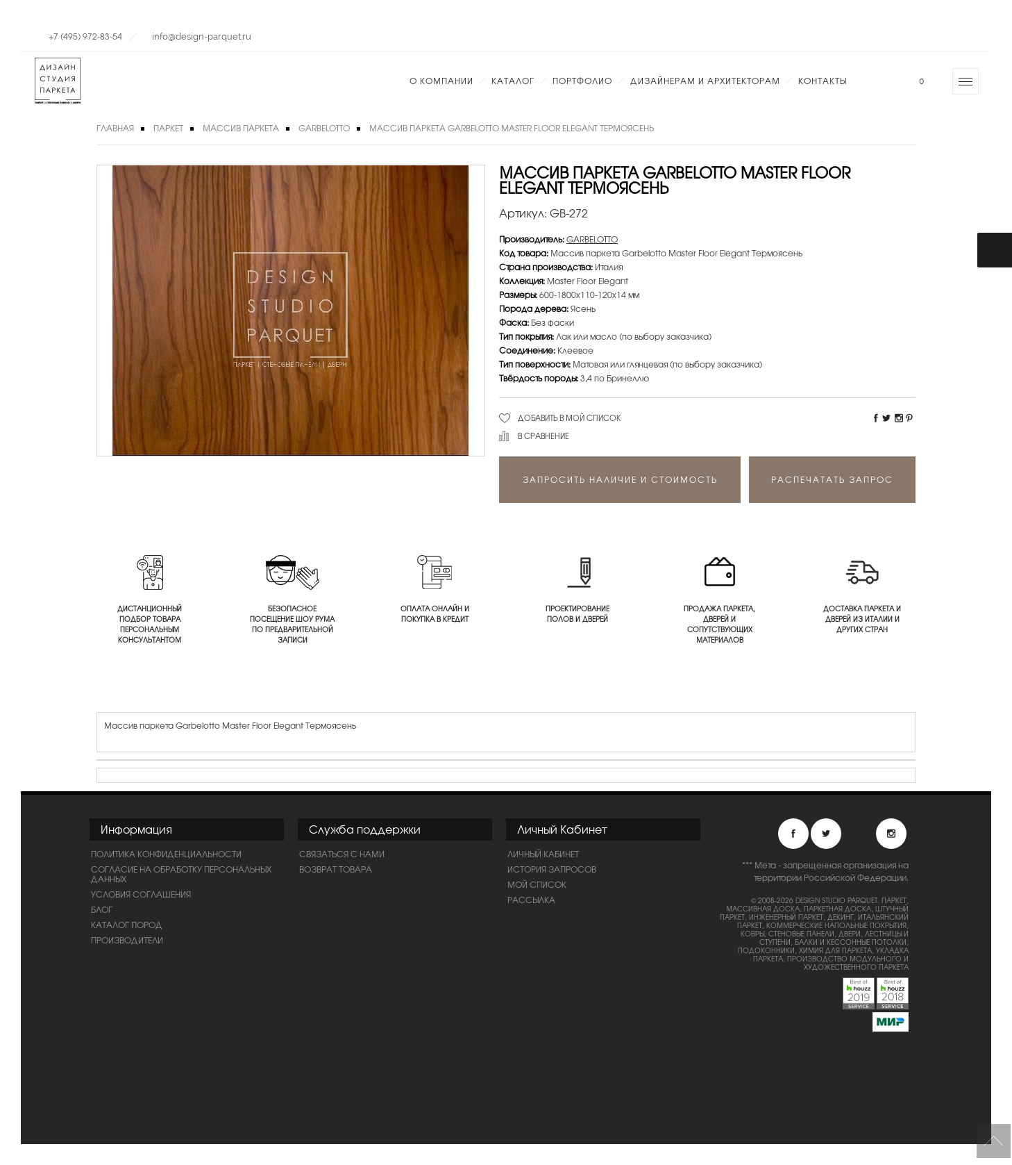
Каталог (512, 80)
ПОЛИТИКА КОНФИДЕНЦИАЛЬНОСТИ (166, 854)
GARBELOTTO (324, 128)
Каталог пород (126, 924)
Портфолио (582, 80)
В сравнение (543, 435)
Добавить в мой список (569, 417)
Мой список (536, 884)
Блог (101, 909)
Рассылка (531, 899)
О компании (441, 80)
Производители (127, 940)
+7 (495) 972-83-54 (85, 36)
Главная (115, 128)
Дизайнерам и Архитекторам (705, 80)
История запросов (551, 869)
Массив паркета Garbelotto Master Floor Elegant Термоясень (511, 128)
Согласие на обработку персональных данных (181, 874)
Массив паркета (241, 128)
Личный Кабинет (543, 854)
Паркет (168, 128)
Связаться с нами (342, 854)
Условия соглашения (141, 894)
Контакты (822, 80)
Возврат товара (335, 869)
